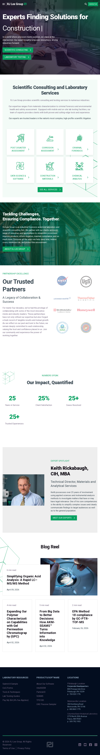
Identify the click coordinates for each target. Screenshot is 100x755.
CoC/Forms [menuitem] (8, 688)
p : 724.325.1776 (74, 694)
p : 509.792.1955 (74, 721)
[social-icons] (79, 745)
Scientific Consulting (16, 50)
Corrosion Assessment (47, 149)
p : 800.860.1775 (74, 709)
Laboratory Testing (15, 57)
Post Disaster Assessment (18, 149)
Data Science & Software (18, 177)
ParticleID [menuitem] (40, 692)
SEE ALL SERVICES (48, 189)
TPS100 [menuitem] (40, 700)
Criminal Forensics (77, 149)
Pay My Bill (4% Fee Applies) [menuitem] (16, 700)
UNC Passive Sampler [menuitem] (46, 704)
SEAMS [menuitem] (39, 696)
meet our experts (62, 518)
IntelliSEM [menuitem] (41, 688)
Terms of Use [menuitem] (9, 748)
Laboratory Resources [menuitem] (15, 677)
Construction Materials (47, 177)
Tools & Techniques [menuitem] (11, 692)
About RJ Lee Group (15, 249)
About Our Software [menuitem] (45, 684)
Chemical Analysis (77, 177)
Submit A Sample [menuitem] (10, 684)
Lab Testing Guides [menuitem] (11, 696)
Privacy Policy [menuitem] (23, 748)
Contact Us (93, 4)
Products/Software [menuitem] (47, 677)
